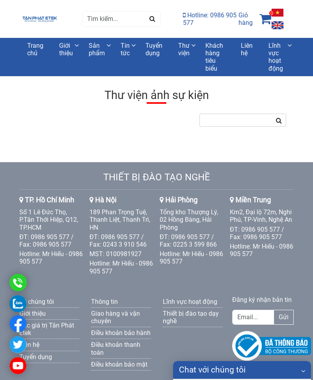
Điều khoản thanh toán (115, 348)
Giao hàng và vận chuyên (115, 317)
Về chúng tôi (36, 301)
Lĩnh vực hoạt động (275, 57)
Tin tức (125, 49)
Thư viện (184, 49)
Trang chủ (35, 49)
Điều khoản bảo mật (119, 364)
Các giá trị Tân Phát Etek (46, 329)
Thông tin (104, 301)
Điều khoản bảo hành (121, 333)
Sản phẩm (97, 49)
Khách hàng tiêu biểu (214, 57)
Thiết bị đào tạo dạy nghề (191, 317)
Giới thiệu (66, 49)
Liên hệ (247, 49)
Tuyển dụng (153, 49)
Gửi (284, 317)
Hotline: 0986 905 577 (210, 18)
